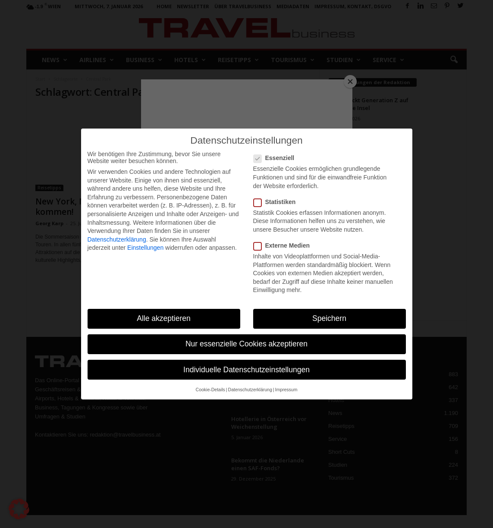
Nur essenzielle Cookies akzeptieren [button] (246, 343)
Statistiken (277, 201)
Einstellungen (145, 247)
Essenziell (276, 157)
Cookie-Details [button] (210, 389)
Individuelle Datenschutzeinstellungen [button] (246, 369)
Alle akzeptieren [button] (164, 318)
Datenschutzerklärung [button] (250, 389)
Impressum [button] (286, 389)
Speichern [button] (329, 318)
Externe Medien (284, 245)
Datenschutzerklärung (117, 239)
